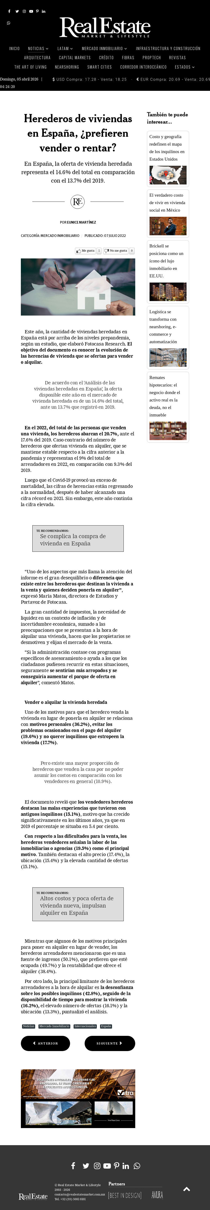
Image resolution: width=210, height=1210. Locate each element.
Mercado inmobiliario (60, 227)
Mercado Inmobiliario (54, 1017)
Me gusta (88, 241)
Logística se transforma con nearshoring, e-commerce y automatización (163, 317)
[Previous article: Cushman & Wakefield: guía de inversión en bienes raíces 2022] (45, 1034)
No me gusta (118, 241)
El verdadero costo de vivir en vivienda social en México (167, 194)
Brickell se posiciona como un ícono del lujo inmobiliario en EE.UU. (167, 252)
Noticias (28, 1017)
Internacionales (85, 1017)
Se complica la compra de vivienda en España (73, 531)
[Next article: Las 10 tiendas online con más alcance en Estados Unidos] (110, 1034)
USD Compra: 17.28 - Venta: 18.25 (89, 70)
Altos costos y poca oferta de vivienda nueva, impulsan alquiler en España (76, 897)
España (106, 1017)
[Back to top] (186, 1181)
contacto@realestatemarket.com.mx (80, 1185)
